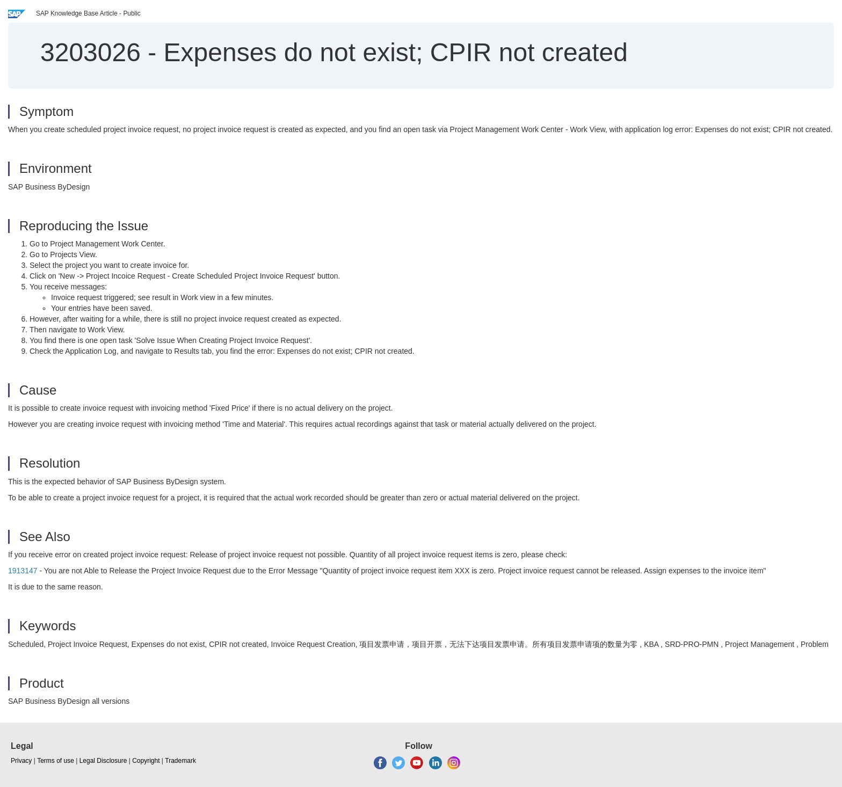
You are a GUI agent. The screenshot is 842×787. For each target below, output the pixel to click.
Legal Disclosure (103, 760)
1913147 (23, 570)
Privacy (21, 760)
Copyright (145, 760)
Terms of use (55, 760)
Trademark (180, 760)
